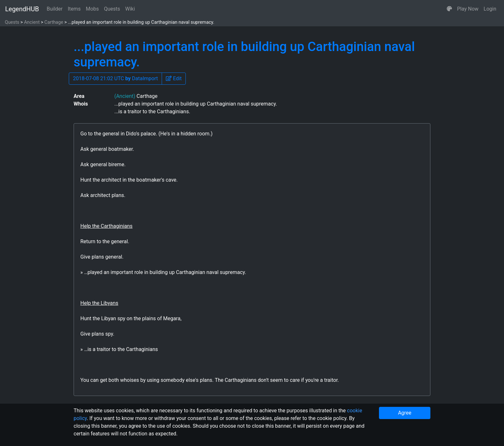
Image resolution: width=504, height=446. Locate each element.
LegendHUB (22, 9)
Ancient (32, 22)
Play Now (468, 9)
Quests (112, 9)
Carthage (53, 22)
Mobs (92, 9)
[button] (449, 9)
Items (74, 9)
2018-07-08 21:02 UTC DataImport (115, 78)
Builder (55, 9)
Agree (404, 413)
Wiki (130, 9)
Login (490, 9)
